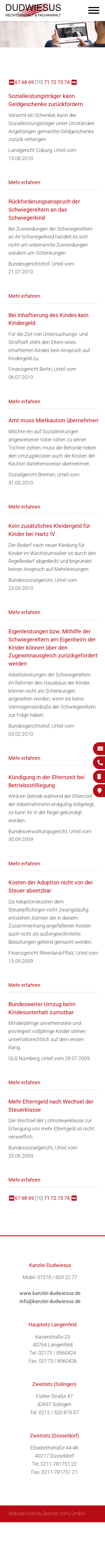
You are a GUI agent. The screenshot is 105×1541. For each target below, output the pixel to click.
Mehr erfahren (24, 182)
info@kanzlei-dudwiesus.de (50, 1301)
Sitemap (24, 1528)
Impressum (66, 1528)
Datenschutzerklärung (48, 1534)
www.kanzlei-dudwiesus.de (50, 1293)
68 (24, 82)
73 (60, 82)
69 (31, 82)
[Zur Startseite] (34, 15)
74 (67, 82)
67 (17, 82)
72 (53, 82)
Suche (44, 1528)
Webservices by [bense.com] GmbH (46, 1513)
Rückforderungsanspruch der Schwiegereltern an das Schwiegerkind (44, 209)
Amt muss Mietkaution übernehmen (53, 420)
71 (47, 82)
